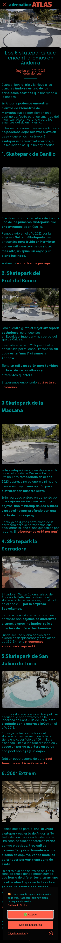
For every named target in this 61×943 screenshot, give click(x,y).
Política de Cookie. (18, 905)
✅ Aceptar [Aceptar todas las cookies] (30, 914)
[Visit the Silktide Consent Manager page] (51, 933)
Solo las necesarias (30, 924)
